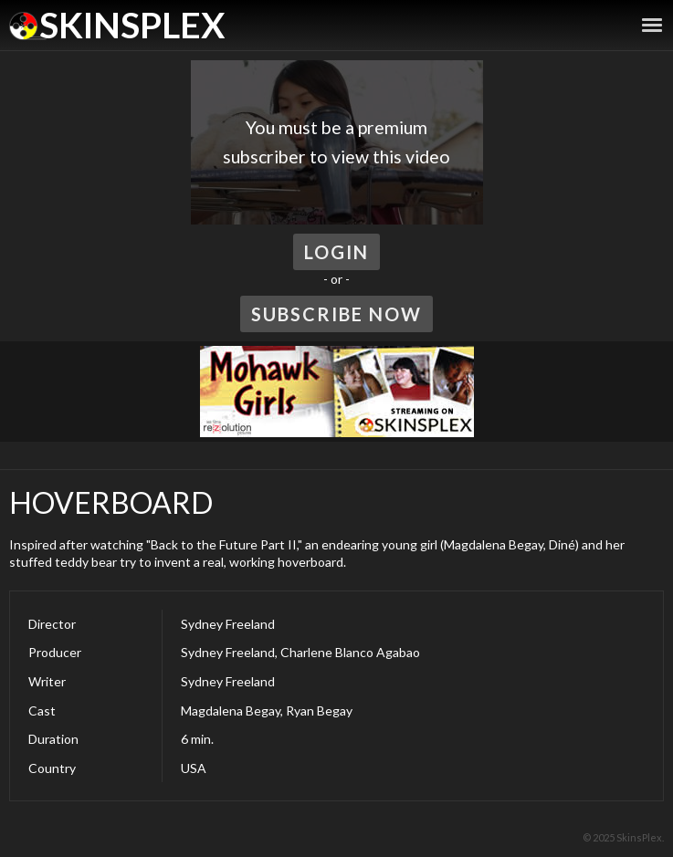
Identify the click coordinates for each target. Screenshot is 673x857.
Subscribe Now (336, 314)
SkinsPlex (132, 25)
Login (336, 252)
